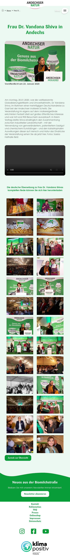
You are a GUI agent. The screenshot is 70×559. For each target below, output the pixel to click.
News (9, 11)
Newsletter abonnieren (35, 494)
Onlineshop (35, 515)
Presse (35, 512)
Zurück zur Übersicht (18, 458)
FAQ (35, 509)
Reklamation (35, 507)
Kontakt (35, 504)
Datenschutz (35, 521)
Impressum (35, 518)
